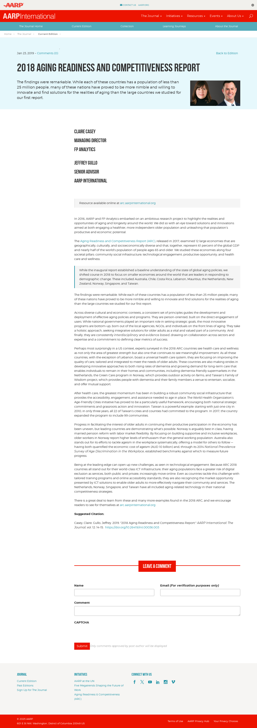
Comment (82, 603)
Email (189, 585)
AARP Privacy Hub (198, 721)
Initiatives (173, 16)
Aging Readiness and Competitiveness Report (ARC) (117, 241)
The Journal (150, 16)
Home (8, 33)
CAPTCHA (81, 622)
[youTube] (150, 682)
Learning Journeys (174, 26)
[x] (142, 682)
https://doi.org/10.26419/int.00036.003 (132, 527)
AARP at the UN (84, 681)
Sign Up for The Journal (32, 689)
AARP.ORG (143, 5)
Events (215, 16)
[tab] (31, 26)
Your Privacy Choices (226, 721)
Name (79, 585)
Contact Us (129, 5)
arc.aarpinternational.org (138, 203)
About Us (234, 16)
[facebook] (135, 682)
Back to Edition (227, 53)
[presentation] (102, 633)
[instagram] (166, 682)
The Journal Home (31, 26)
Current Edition (81, 26)
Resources (195, 16)
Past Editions (25, 685)
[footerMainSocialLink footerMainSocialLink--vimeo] (173, 682)
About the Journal (226, 26)
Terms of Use (175, 721)
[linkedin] (158, 682)
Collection (127, 26)
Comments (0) (47, 53)
